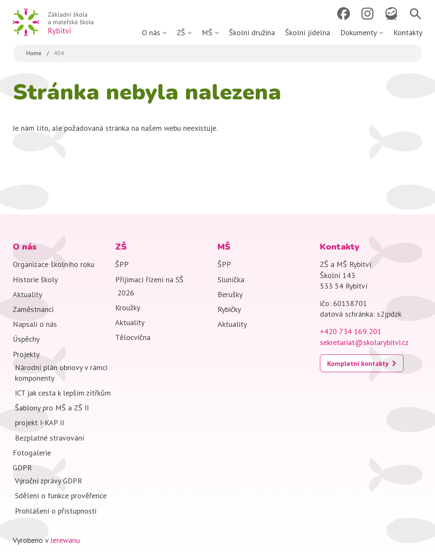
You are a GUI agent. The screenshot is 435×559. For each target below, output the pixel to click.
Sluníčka (231, 279)
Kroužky (127, 307)
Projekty (26, 354)
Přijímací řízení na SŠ (149, 279)
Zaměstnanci (33, 309)
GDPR (22, 467)
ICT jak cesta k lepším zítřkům (63, 393)
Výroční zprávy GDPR (48, 481)
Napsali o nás (35, 324)
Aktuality (27, 294)
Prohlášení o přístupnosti (55, 511)
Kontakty (407, 32)
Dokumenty (358, 32)
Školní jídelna (307, 32)
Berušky (230, 294)
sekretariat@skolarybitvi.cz (364, 342)
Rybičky (229, 309)
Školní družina (252, 32)
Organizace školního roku (53, 264)
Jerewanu (65, 540)
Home (34, 53)
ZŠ (181, 32)
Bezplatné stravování (49, 438)
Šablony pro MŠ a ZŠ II (55, 408)
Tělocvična (132, 337)
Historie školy (35, 279)
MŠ (207, 32)
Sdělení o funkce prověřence (61, 495)
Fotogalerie (32, 453)
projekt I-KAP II (39, 422)
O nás (151, 32)
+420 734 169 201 (350, 331)
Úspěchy (26, 339)
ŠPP (122, 264)
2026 (125, 293)
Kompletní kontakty (358, 363)
